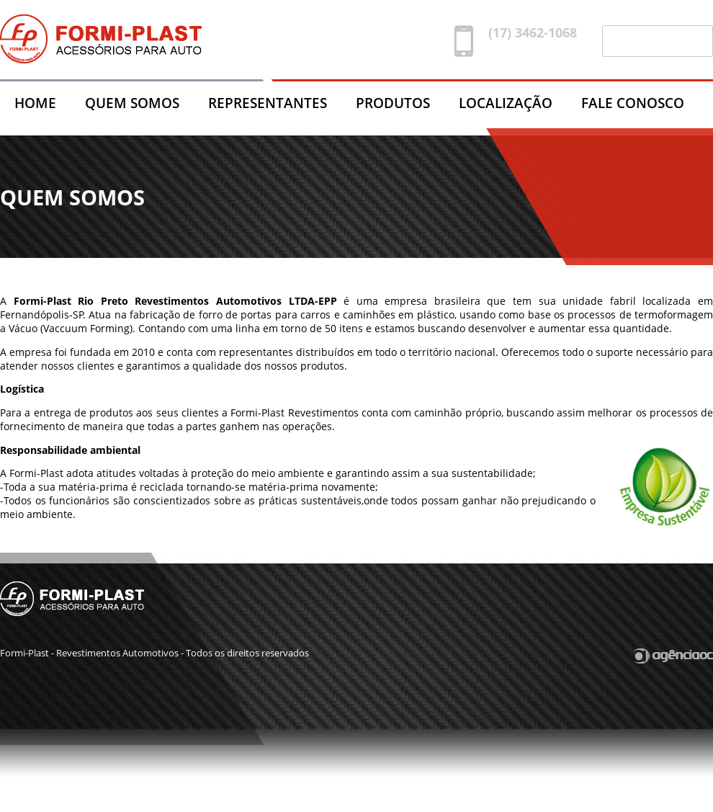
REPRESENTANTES (267, 102)
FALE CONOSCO (632, 102)
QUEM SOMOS (132, 102)
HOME (35, 102)
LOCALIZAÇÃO (505, 102)
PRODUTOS (393, 102)
